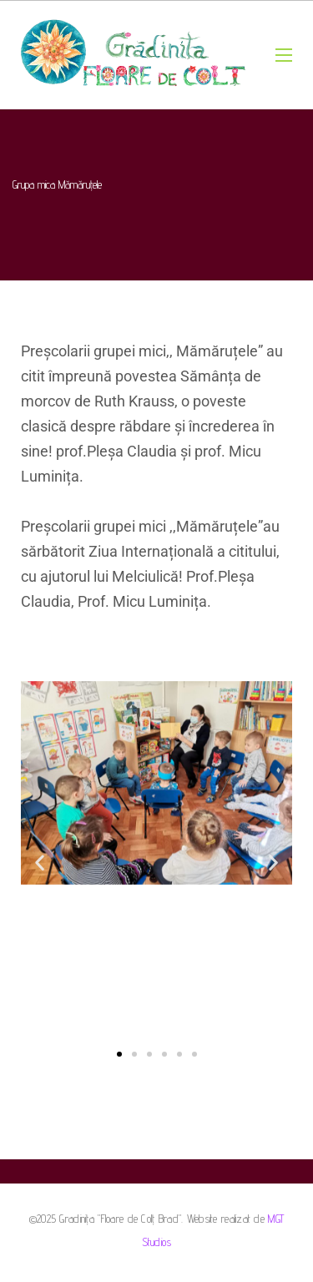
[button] (39, 861)
